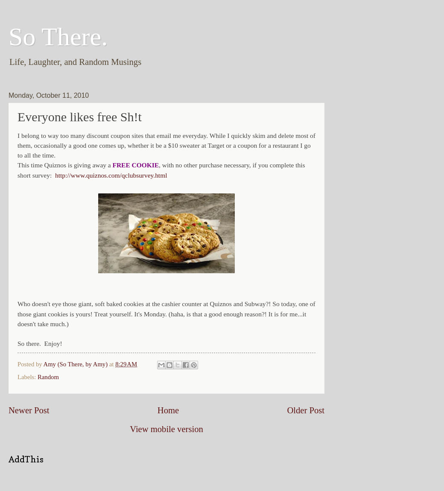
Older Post (305, 410)
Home (168, 410)
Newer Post (29, 410)
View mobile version (166, 429)
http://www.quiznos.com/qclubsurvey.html (111, 175)
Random (48, 377)
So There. (58, 37)
